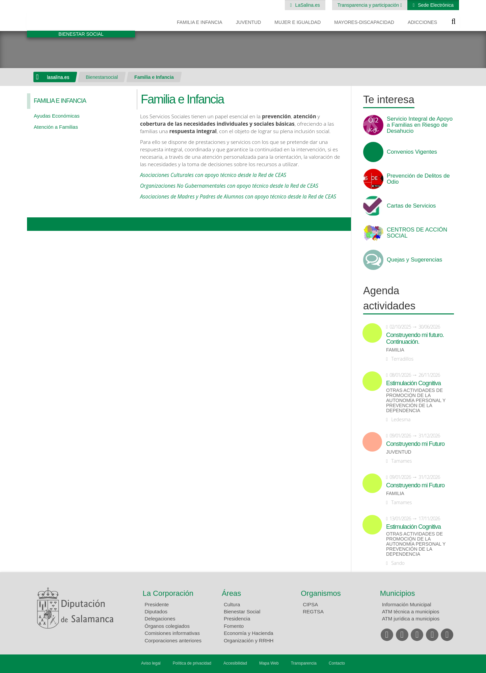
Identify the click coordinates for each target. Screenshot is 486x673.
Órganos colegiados (167, 626)
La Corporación (168, 593)
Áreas (231, 593)
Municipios (397, 593)
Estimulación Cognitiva (413, 383)
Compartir (35, 224)
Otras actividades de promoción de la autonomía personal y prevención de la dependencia (416, 400)
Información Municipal (406, 604)
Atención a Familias (56, 127)
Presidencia (237, 618)
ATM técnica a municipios (410, 611)
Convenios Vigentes (412, 152)
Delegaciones (160, 618)
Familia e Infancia (199, 22)
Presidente (157, 604)
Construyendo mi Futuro (415, 443)
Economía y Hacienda (248, 633)
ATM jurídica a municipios (411, 618)
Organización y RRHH (249, 640)
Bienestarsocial (102, 77)
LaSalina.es (307, 5)
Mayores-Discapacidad (364, 22)
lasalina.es (58, 77)
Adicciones (422, 22)
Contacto (337, 663)
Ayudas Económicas (57, 116)
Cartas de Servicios (411, 206)
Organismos (321, 593)
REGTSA (313, 611)
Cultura (232, 604)
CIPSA (310, 604)
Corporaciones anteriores (173, 640)
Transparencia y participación (369, 5)
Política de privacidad (192, 663)
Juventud (248, 22)
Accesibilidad (235, 663)
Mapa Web (269, 663)
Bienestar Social (242, 611)
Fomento (234, 626)
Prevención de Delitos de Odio (418, 179)
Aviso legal (151, 663)
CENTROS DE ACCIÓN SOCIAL (417, 233)
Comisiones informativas (172, 633)
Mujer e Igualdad (297, 22)
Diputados (156, 611)
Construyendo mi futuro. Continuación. (415, 338)
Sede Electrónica (435, 5)
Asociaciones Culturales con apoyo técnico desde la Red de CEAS (213, 175)
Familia (395, 350)
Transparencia (304, 663)
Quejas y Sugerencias (414, 260)
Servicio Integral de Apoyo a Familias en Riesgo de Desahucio (420, 125)
